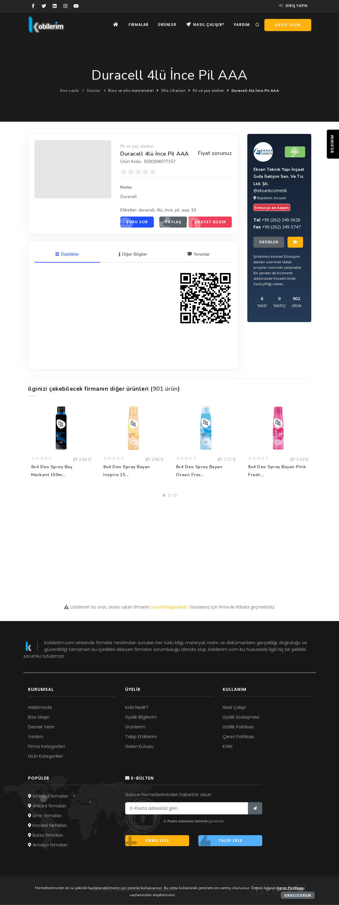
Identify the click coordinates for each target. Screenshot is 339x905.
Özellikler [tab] (67, 254)
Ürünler (167, 24)
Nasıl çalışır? (205, 24)
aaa (185, 210)
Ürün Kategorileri (45, 756)
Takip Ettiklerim (141, 737)
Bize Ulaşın (39, 717)
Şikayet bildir (207, 222)
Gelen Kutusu (139, 747)
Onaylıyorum (297, 895)
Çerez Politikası (238, 737)
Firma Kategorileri (46, 747)
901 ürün (165, 389)
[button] (164, 495)
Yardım (242, 24)
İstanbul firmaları (48, 796)
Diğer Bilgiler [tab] (133, 254)
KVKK (228, 747)
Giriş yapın (293, 5)
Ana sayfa (69, 90)
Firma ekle (147, 840)
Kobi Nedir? (136, 708)
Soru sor (134, 222)
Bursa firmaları (45, 835)
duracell (146, 210)
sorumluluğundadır (169, 607)
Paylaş (170, 222)
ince (169, 210)
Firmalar (139, 24)
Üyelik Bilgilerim (141, 717)
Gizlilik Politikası (238, 727)
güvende (216, 821)
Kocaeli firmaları (47, 826)
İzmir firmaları (45, 816)
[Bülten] (255, 809)
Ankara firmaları (47, 806)
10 (193, 210)
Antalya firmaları (48, 845)
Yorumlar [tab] (198, 254)
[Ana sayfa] (115, 24)
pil (177, 210)
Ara (292, 151)
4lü (160, 210)
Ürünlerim (135, 727)
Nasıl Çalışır (234, 708)
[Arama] (257, 25)
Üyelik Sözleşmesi (241, 717)
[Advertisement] (169, 543)
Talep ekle (220, 840)
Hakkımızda (40, 708)
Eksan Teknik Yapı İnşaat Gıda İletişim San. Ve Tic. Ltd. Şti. (278, 176)
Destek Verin (41, 727)
